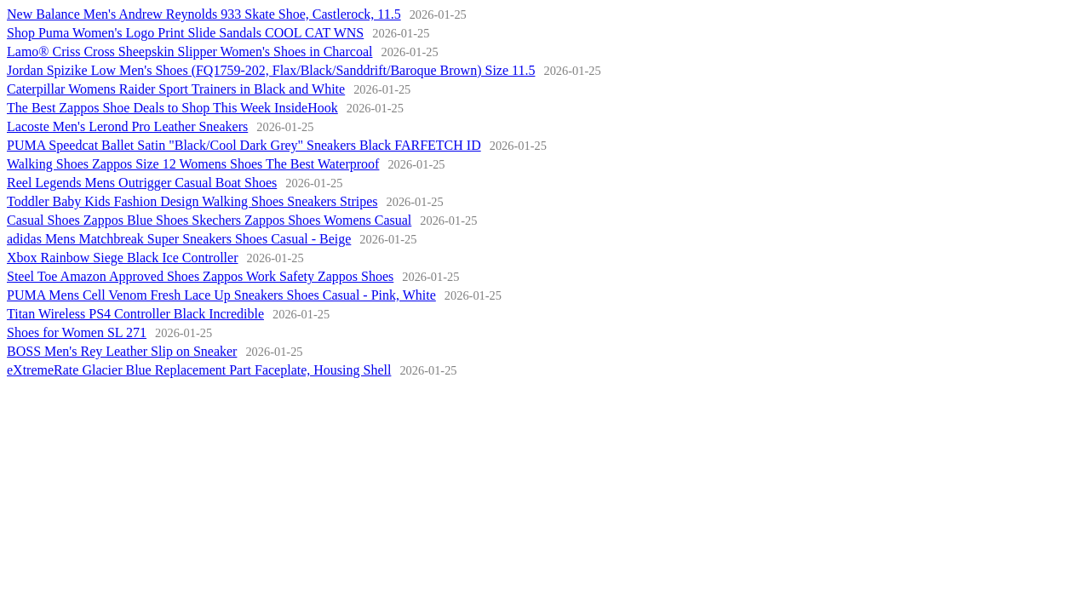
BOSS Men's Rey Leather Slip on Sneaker (122, 351)
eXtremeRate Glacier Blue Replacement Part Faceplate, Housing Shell (199, 370)
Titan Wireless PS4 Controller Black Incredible (135, 313)
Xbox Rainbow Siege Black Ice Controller (122, 257)
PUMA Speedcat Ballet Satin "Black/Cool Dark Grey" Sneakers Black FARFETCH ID (244, 145)
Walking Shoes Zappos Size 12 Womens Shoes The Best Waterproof (193, 164)
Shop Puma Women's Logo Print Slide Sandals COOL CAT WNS (185, 33)
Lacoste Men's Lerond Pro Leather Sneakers (127, 126)
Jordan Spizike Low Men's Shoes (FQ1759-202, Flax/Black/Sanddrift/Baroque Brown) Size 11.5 (271, 70)
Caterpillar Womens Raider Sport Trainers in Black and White (176, 89)
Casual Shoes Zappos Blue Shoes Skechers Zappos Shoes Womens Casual (209, 220)
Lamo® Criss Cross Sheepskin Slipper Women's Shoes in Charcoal (189, 51)
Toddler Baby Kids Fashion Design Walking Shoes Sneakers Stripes (192, 201)
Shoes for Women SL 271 (76, 332)
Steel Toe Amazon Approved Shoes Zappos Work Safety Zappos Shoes (200, 276)
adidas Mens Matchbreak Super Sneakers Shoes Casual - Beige (179, 239)
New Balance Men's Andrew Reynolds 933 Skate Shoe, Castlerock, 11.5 (204, 14)
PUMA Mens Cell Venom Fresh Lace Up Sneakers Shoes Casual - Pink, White (221, 295)
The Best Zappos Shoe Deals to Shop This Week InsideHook (172, 107)
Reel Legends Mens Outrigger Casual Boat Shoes (142, 182)
